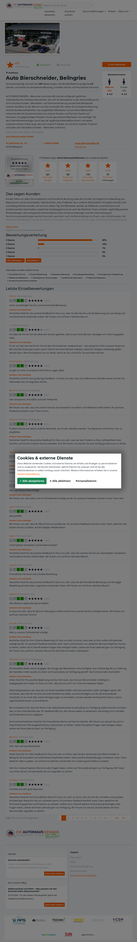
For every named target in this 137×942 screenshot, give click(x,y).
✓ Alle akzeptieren (32, 481)
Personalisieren (86, 481)
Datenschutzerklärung (28, 473)
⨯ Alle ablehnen (60, 481)
